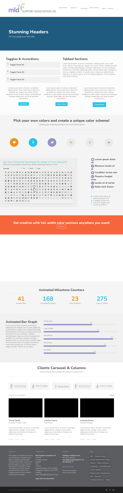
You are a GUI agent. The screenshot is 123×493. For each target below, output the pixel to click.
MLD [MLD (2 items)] (91, 476)
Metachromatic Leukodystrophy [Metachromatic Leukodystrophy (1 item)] (100, 473)
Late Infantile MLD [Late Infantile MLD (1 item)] (105, 466)
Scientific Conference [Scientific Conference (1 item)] (97, 480)
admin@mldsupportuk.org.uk (49, 475)
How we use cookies (69, 473)
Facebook (11, 439)
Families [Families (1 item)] (93, 463)
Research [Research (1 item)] (98, 476)
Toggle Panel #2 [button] (15, 71)
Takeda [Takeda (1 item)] (108, 480)
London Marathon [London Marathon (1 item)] (96, 470)
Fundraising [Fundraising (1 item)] (94, 466)
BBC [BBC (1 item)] (91, 456)
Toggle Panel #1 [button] (15, 64)
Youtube (22, 439)
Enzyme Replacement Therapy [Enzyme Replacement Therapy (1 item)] (100, 460)
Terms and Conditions (69, 470)
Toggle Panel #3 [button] (15, 79)
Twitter (16, 439)
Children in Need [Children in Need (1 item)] (100, 456)
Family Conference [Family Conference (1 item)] (103, 463)
